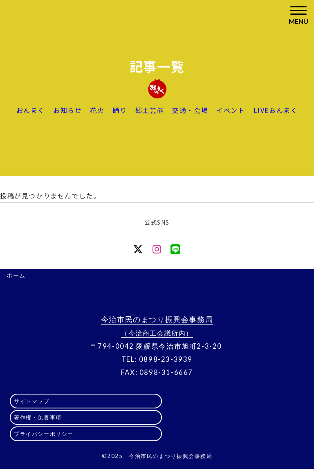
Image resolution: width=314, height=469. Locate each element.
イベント (230, 110)
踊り (120, 110)
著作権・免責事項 (38, 417)
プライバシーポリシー (44, 434)
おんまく (30, 110)
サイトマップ (32, 401)
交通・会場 (190, 110)
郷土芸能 (149, 110)
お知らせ (67, 110)
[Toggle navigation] (298, 15)
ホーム (16, 275)
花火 (97, 110)
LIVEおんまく (275, 110)
